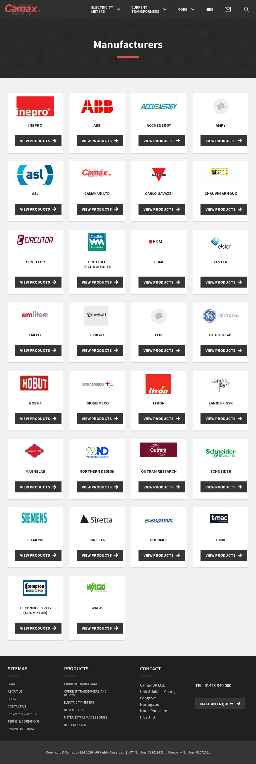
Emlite (35, 334)
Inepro (35, 125)
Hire (209, 9)
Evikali (97, 334)
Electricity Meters (79, 702)
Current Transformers (83, 684)
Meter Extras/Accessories (86, 717)
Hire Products (75, 725)
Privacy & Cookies (22, 714)
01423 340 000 (217, 685)
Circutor (35, 261)
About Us (15, 691)
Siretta (97, 539)
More (182, 9)
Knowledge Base (21, 729)
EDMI (158, 261)
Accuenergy (159, 125)
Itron (159, 402)
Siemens (35, 539)
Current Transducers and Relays (85, 693)
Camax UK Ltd (97, 193)
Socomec (159, 539)
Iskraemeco (97, 402)
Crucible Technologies (97, 264)
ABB (97, 125)
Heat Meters (74, 710)
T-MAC (220, 539)
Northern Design (97, 471)
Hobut (35, 402)
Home (12, 684)
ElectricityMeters (102, 9)
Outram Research (159, 471)
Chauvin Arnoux (220, 193)
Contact (150, 668)
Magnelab (35, 471)
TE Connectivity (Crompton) (35, 610)
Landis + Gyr (221, 402)
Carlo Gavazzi (159, 193)
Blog (12, 699)
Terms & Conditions (24, 721)
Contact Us (17, 706)
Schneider (220, 471)
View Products (38, 140)
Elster (221, 261)
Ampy (221, 125)
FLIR (159, 334)
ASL (35, 193)
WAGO (97, 607)
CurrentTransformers (145, 9)
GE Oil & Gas (220, 334)
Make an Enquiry (220, 703)
